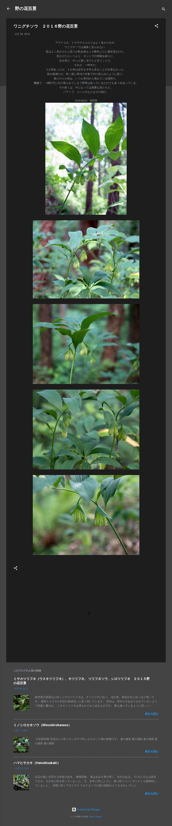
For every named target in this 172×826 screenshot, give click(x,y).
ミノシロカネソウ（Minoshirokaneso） (42, 725)
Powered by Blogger (86, 809)
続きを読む (152, 713)
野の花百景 (26, 8)
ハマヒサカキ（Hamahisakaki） (36, 763)
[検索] (163, 9)
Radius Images (95, 816)
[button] (156, 26)
